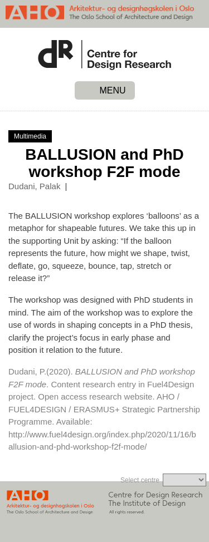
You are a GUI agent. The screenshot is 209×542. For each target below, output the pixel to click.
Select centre (139, 480)
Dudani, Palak (34, 186)
